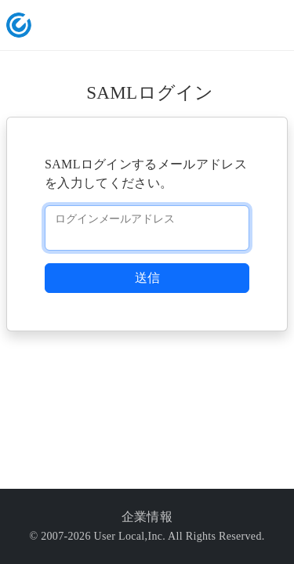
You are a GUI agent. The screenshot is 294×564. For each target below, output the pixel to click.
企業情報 (147, 516)
